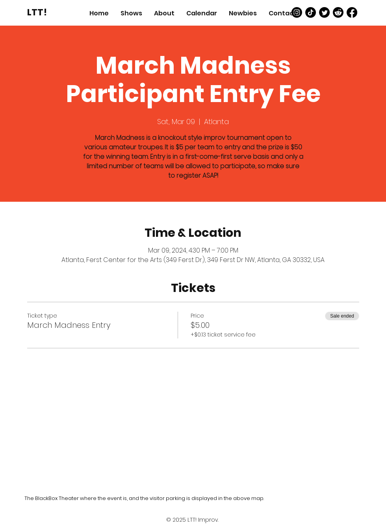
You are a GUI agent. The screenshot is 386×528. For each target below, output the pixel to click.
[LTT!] (37, 12)
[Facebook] (352, 12)
